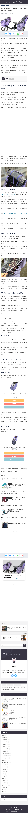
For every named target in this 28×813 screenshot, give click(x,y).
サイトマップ (18, 809)
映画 (5, 771)
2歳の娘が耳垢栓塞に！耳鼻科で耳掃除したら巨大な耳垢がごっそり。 (17, 705)
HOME (14, 807)
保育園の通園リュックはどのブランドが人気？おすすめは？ (17, 724)
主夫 (4, 735)
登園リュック (21, 419)
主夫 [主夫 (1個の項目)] (10, 687)
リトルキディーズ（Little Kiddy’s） (9, 194)
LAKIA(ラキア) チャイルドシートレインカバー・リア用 (14, 447)
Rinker (15, 448)
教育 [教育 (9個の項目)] (12, 689)
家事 (4, 760)
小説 (5, 776)
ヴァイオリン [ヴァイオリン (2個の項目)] (5, 687)
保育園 (5, 751)
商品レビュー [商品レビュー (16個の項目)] (17, 687)
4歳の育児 (6, 746)
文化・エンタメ (6, 762)
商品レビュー (8, 585)
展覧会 (5, 769)
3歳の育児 (6, 744)
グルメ (5, 780)
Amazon (14, 400)
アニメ (5, 764)
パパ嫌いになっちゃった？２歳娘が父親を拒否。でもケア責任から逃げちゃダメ (17, 718)
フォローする (15, 578)
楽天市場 (14, 403)
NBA (5, 787)
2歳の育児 (6, 742)
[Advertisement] (14, 539)
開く (12, 78)
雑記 (4, 792)
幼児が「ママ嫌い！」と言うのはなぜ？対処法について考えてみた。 (17, 711)
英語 (4, 789)
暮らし (4, 778)
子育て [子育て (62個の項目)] (23, 687)
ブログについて (10, 809)
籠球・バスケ (6, 785)
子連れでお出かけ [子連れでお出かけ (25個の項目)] (6, 689)
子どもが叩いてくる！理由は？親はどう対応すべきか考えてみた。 (17, 699)
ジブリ (5, 767)
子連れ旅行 (6, 758)
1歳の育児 (6, 739)
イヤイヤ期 (6, 749)
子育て (8, 583)
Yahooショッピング (14, 407)
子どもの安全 (7, 753)
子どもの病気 (7, 756)
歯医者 (5, 783)
